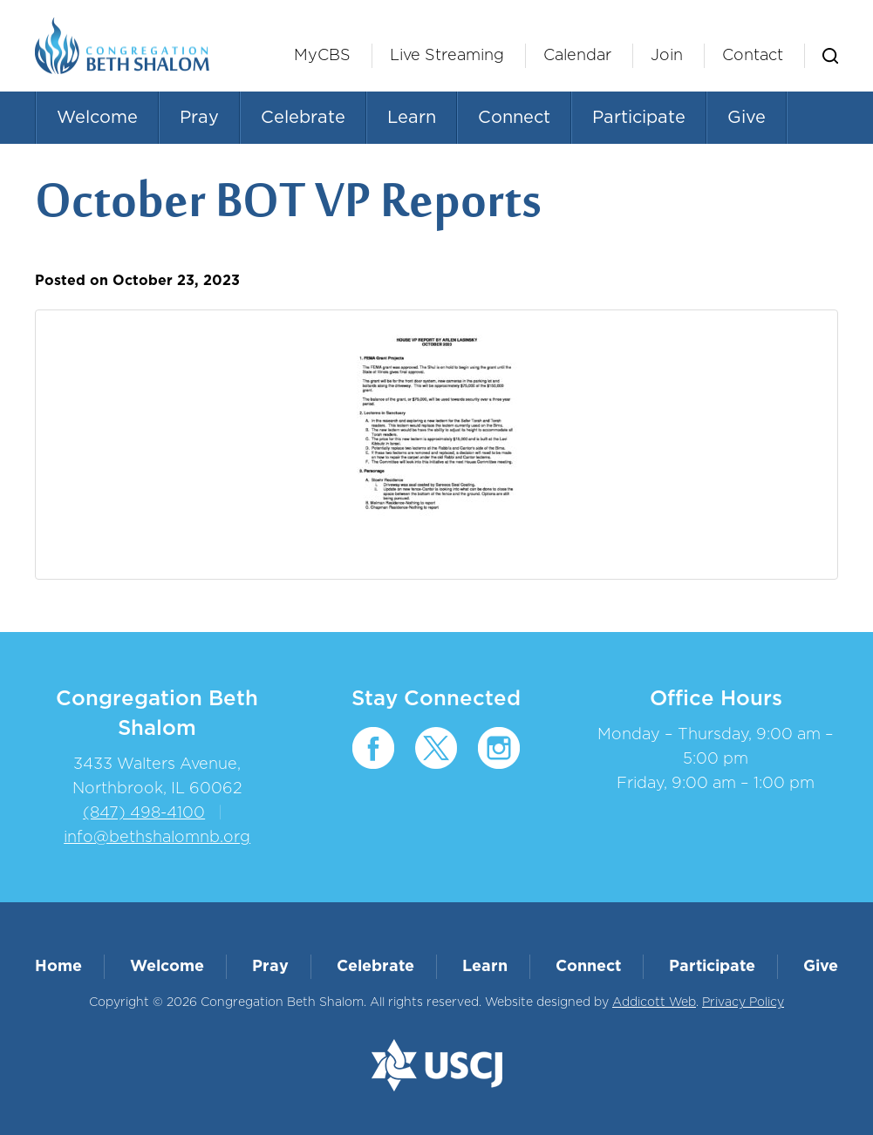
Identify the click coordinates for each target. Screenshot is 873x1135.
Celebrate (303, 117)
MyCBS (322, 56)
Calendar (577, 56)
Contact (752, 56)
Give (746, 117)
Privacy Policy (743, 1002)
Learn (411, 117)
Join (667, 56)
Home (58, 967)
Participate (638, 117)
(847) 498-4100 (144, 813)
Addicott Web (654, 1002)
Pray (199, 117)
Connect (514, 117)
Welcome (97, 117)
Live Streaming (447, 56)
